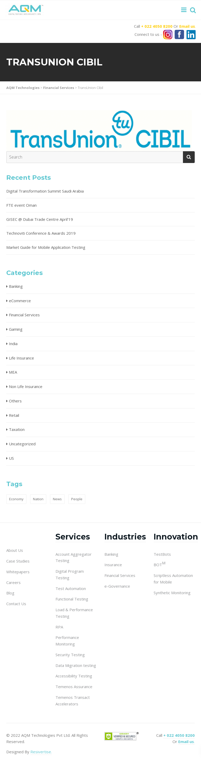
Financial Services (24, 314)
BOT (159, 564)
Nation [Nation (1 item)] (38, 499)
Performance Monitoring (67, 641)
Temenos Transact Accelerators (72, 700)
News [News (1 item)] (57, 499)
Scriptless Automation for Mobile (173, 579)
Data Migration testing (75, 665)
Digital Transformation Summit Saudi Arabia (45, 191)
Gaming (16, 329)
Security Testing (70, 654)
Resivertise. (41, 751)
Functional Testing (71, 599)
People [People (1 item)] (76, 499)
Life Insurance (21, 358)
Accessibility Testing (73, 675)
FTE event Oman (21, 205)
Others (15, 400)
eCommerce (20, 300)
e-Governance (117, 586)
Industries (125, 537)
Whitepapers (18, 571)
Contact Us (16, 603)
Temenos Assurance (73, 686)
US (11, 458)
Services (72, 537)
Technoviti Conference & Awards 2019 (41, 233)
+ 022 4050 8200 (156, 26)
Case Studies (18, 561)
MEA (13, 372)
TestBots (162, 554)
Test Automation (70, 588)
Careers (13, 582)
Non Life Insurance (25, 386)
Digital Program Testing (69, 574)
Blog (10, 593)
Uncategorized (22, 443)
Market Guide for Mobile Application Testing (45, 247)
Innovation (176, 537)
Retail (14, 415)
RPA (59, 627)
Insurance (113, 564)
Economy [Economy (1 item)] (16, 499)
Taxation (17, 429)
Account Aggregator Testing (73, 557)
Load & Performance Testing (74, 613)
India (13, 343)
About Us (14, 550)
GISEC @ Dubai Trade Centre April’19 (39, 219)
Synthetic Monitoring (172, 592)
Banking (16, 286)
